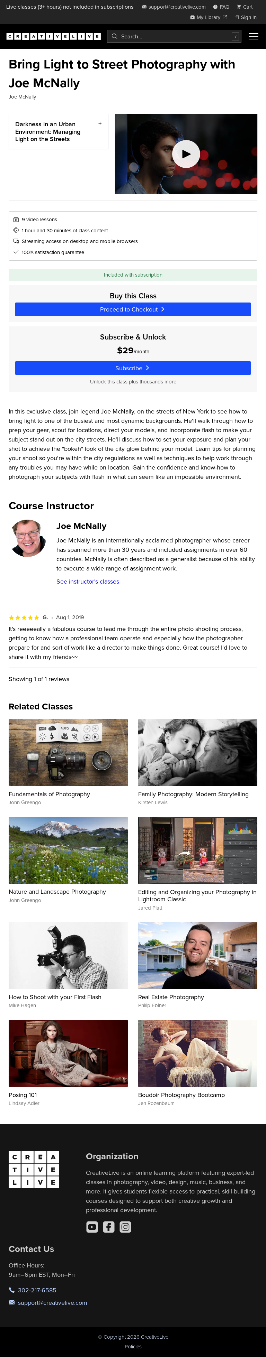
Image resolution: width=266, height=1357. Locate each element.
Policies (133, 1346)
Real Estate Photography (171, 997)
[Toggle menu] (253, 36)
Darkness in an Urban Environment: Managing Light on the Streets (47, 131)
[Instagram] (125, 1227)
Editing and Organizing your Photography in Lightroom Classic (197, 895)
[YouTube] (92, 1227)
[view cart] (246, 6)
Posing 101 (23, 1094)
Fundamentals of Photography (49, 794)
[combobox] (174, 36)
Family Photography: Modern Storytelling (193, 794)
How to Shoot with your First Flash (55, 997)
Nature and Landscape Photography (57, 891)
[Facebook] (109, 1227)
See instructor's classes (87, 581)
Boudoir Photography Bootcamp (181, 1094)
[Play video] (186, 154)
